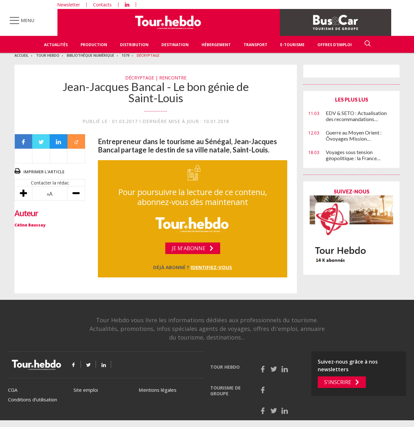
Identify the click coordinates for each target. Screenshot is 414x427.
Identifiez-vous (211, 267)
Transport (255, 44)
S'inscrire (337, 382)
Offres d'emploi (334, 44)
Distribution (134, 44)
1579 (125, 55)
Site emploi (85, 390)
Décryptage (148, 55)
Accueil (21, 55)
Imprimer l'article (44, 172)
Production (94, 44)
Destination (175, 44)
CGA (12, 390)
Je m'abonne (188, 248)
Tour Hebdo (47, 55)
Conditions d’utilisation (32, 399)
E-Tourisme (292, 44)
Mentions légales (158, 390)
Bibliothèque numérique (90, 55)
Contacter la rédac (50, 183)
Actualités (56, 44)
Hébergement (216, 44)
